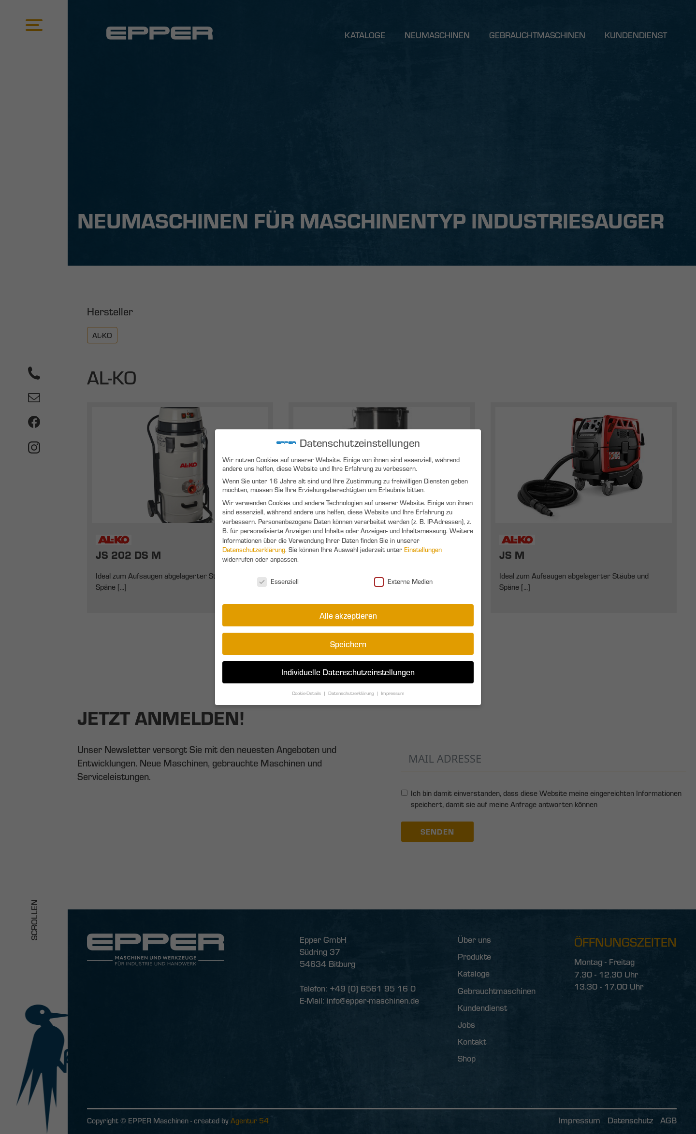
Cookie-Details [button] (307, 690)
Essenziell (279, 581)
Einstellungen (421, 550)
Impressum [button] (391, 690)
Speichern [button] (347, 641)
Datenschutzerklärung (256, 550)
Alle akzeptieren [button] (348, 614)
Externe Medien (402, 581)
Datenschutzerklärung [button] (351, 690)
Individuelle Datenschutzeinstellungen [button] (348, 669)
